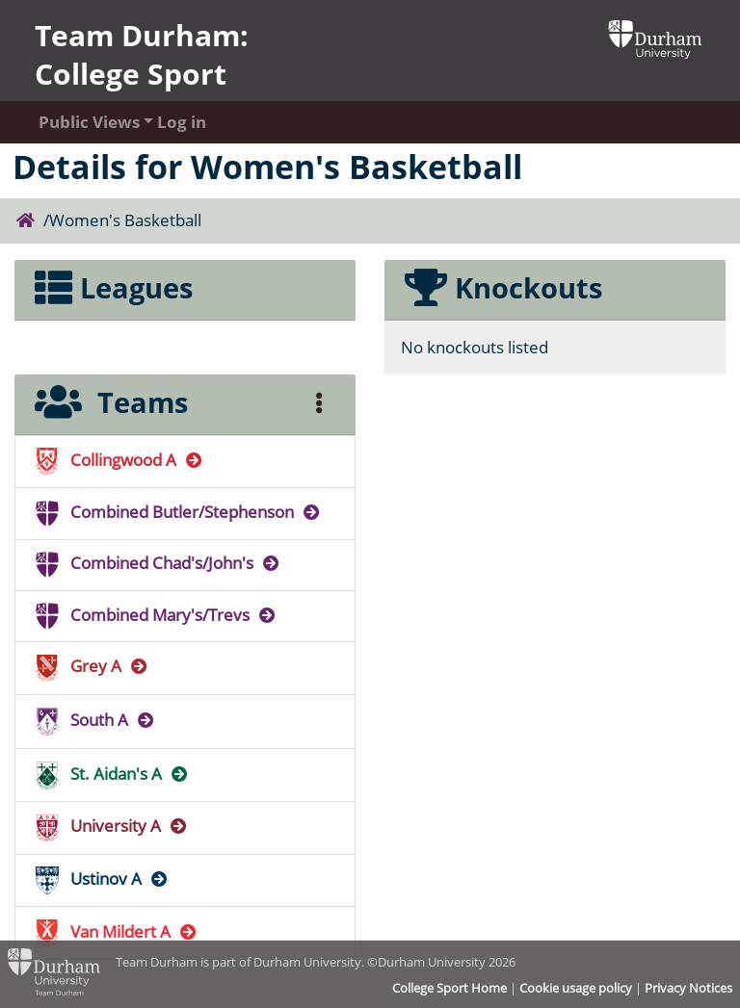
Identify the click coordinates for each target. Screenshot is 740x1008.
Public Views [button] (79, 122)
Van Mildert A (117, 931)
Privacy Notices (688, 987)
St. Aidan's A (113, 773)
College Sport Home (449, 987)
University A (113, 825)
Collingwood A (120, 460)
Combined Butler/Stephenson (179, 512)
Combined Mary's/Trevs (157, 615)
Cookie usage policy (575, 987)
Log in (181, 122)
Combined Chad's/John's (159, 563)
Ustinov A (103, 878)
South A (96, 720)
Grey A (93, 666)
